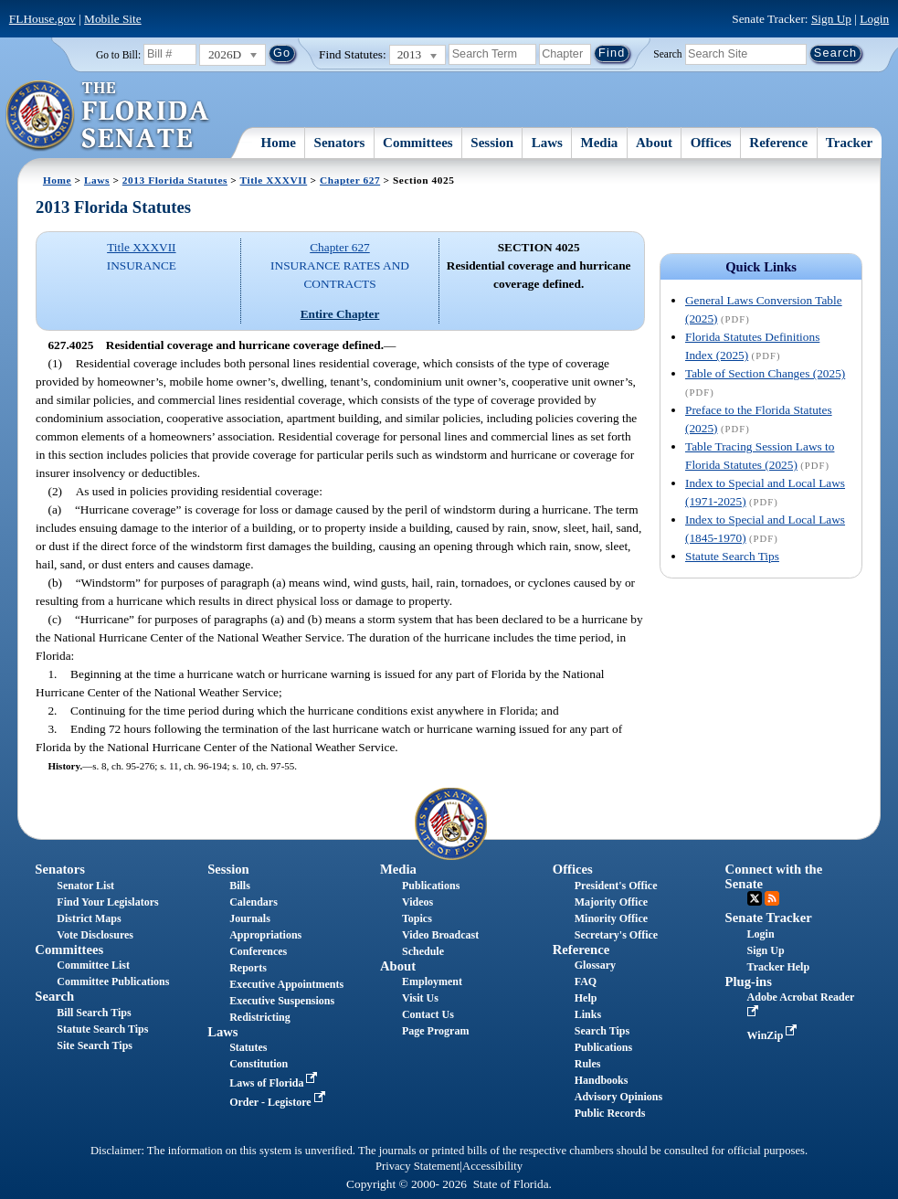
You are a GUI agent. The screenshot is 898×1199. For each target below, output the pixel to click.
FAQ (586, 981)
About (654, 142)
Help (586, 998)
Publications (431, 885)
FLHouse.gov (42, 19)
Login (874, 19)
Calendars (253, 902)
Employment (432, 981)
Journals (249, 918)
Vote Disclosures (95, 934)
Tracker (849, 142)
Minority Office (611, 918)
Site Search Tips (94, 1045)
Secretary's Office (616, 934)
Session (491, 142)
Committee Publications (113, 981)
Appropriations (265, 934)
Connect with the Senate (774, 876)
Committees (418, 142)
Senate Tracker (768, 917)
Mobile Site (113, 19)
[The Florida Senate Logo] (108, 116)
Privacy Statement (417, 1166)
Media (599, 142)
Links (588, 1014)
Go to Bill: (118, 54)
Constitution (258, 1063)
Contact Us (428, 1014)
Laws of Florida (275, 1083)
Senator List (85, 885)
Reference (778, 142)
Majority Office (611, 902)
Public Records (610, 1113)
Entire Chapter (340, 314)
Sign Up (831, 19)
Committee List (93, 965)
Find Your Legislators (107, 902)
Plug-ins (748, 981)
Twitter (754, 898)
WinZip (774, 1035)
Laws (547, 142)
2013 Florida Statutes (174, 180)
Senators (339, 142)
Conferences (258, 951)
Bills (239, 885)
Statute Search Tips (732, 556)
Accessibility (492, 1166)
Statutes (248, 1047)
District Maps (89, 918)
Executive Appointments (286, 984)
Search (667, 53)
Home (278, 142)
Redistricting (260, 1017)
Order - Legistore (279, 1102)
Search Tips (602, 1030)
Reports (248, 967)
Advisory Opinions (618, 1096)
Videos (417, 902)
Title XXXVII (274, 180)
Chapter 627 (350, 180)
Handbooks (602, 1080)
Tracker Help (778, 966)
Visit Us (420, 998)
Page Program (435, 1030)
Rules (588, 1063)
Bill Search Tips (94, 1012)
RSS (772, 898)
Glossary (595, 965)
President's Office (616, 885)
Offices (711, 142)
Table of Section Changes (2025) (765, 373)
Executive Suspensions (281, 1000)
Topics (417, 918)
